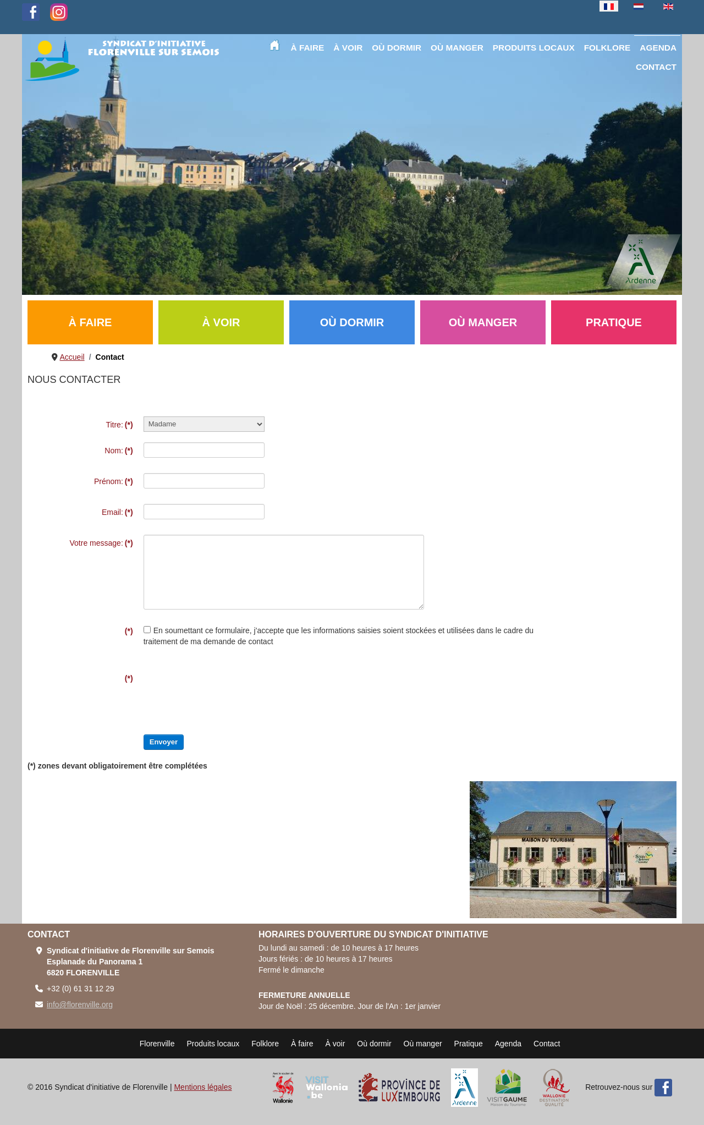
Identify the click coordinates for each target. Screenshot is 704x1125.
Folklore (265, 1043)
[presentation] (227, 691)
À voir (335, 1043)
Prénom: (113, 481)
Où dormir (374, 1043)
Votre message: (101, 543)
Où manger (423, 1043)
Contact (547, 1043)
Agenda (508, 1043)
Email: (117, 512)
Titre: (119, 424)
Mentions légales (203, 1087)
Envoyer (164, 742)
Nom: (119, 450)
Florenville (157, 1043)
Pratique (468, 1043)
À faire (302, 1043)
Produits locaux (213, 1043)
